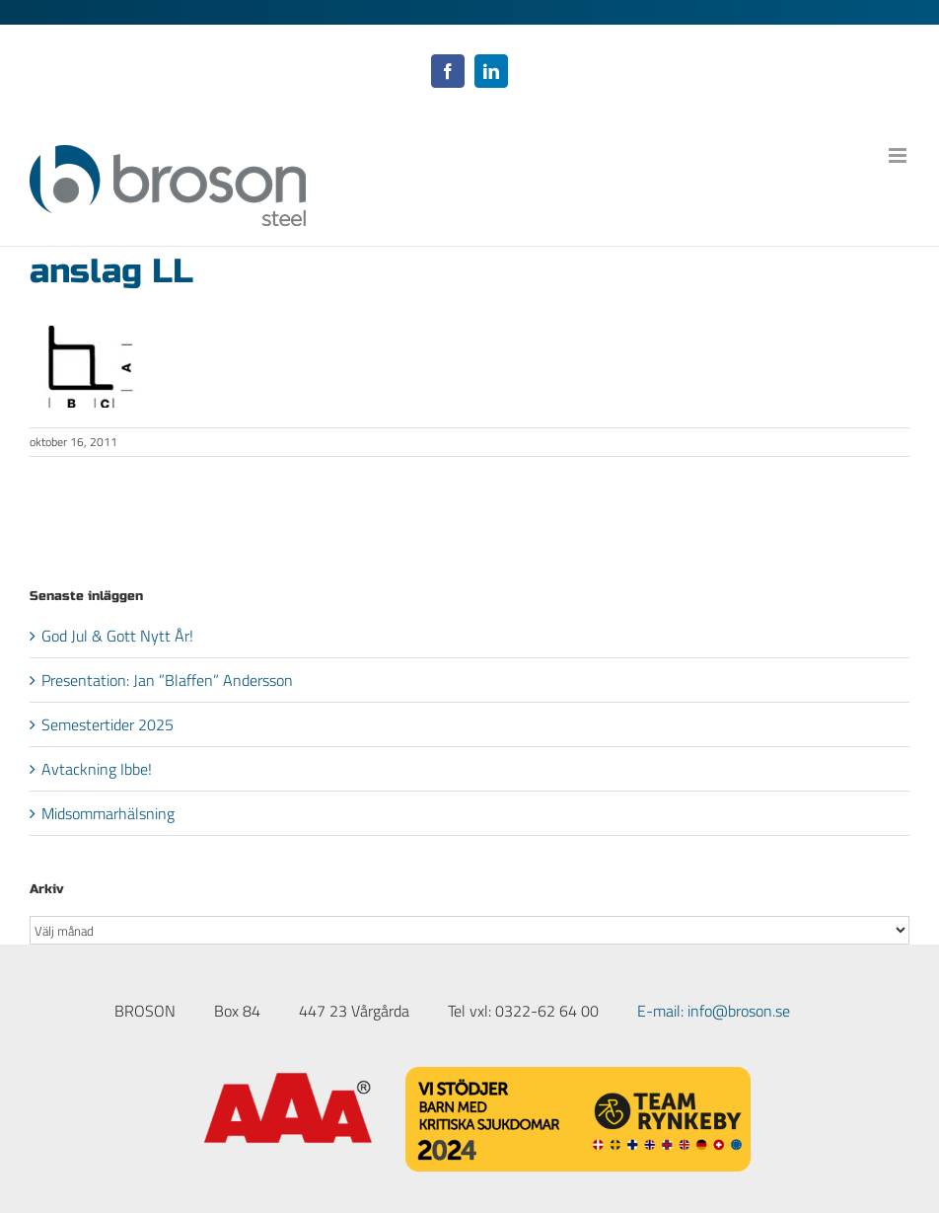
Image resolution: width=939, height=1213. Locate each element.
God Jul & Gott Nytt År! (117, 635)
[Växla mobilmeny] (899, 155)
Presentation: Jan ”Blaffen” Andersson (167, 680)
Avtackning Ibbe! (96, 769)
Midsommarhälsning (108, 813)
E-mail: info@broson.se (713, 1011)
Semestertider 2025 (107, 724)
